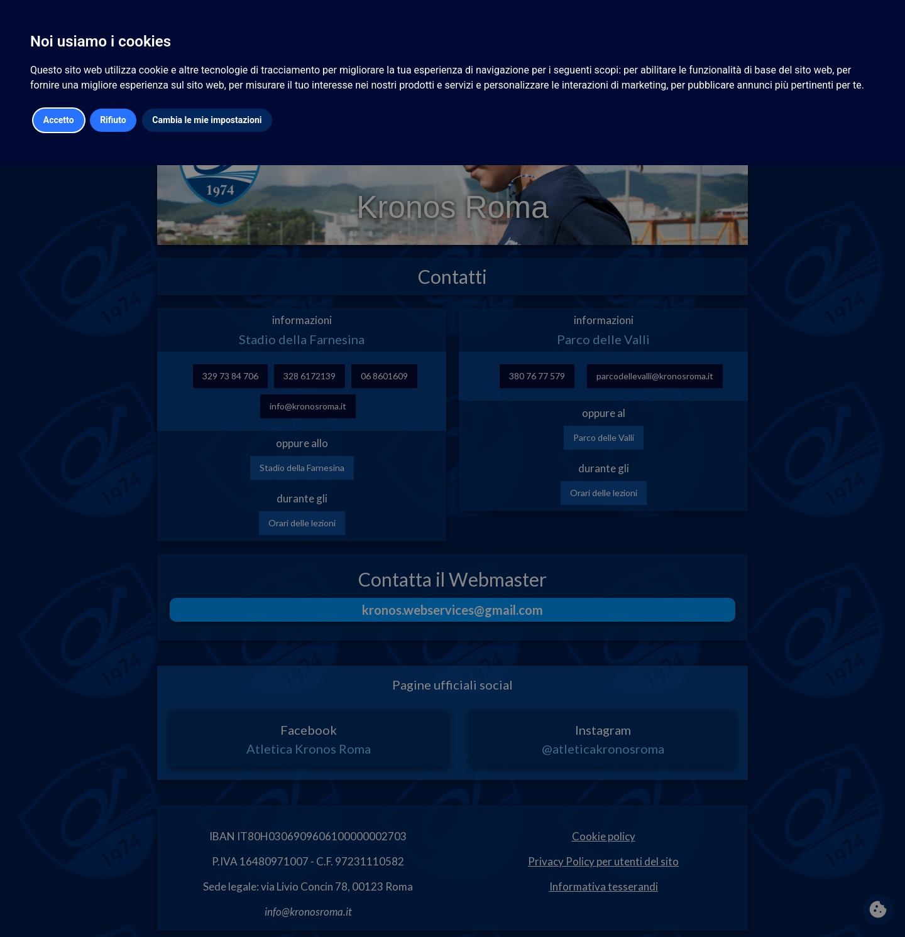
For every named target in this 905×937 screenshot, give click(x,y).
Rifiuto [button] (113, 120)
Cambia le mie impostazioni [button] (206, 120)
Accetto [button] (58, 120)
